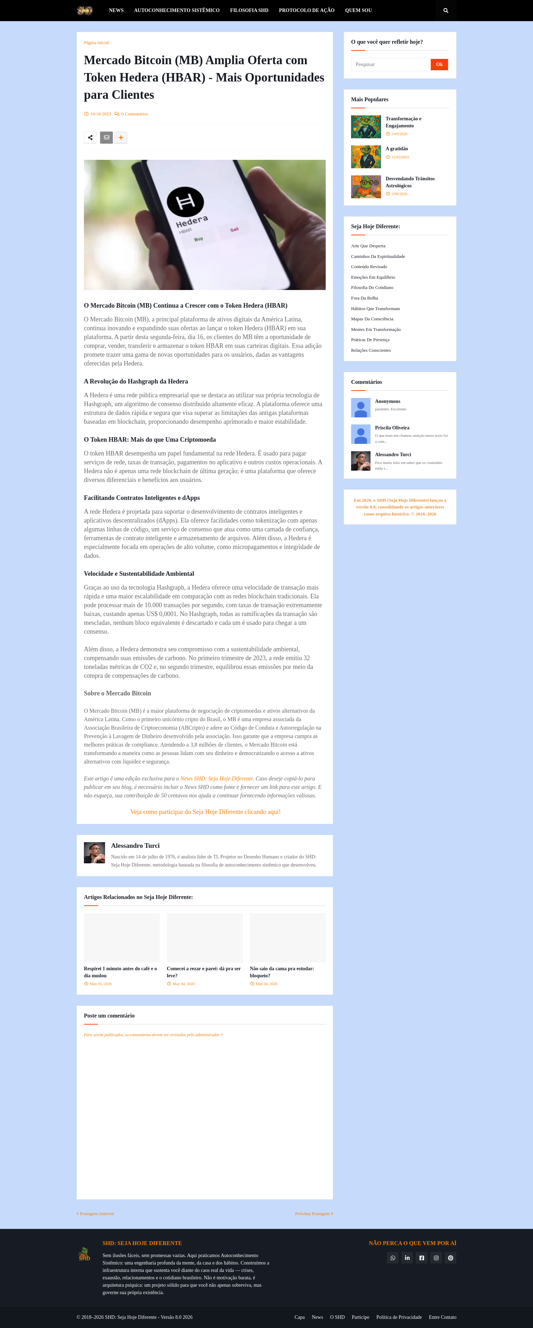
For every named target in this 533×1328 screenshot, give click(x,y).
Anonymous (387, 401)
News (317, 1317)
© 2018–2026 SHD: (96, 1317)
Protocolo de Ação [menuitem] (307, 10)
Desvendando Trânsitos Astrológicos (410, 182)
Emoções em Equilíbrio (373, 277)
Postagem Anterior (97, 1213)
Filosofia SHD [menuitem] (249, 10)
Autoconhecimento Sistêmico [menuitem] (177, 10)
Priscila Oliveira (392, 427)
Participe (360, 1317)
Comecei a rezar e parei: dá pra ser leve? (203, 972)
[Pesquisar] (391, 64)
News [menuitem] (116, 10)
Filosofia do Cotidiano (372, 287)
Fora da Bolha (364, 298)
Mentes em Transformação (376, 329)
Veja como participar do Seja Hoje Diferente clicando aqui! (205, 811)
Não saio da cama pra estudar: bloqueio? (282, 972)
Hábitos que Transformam (375, 308)
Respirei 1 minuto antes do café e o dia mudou (120, 972)
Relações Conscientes (371, 350)
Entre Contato (443, 1317)
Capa (300, 1317)
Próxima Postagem (312, 1213)
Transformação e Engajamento (403, 122)
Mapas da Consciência (372, 318)
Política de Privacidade (399, 1317)
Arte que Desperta (368, 245)
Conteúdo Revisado (369, 266)
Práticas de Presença (370, 339)
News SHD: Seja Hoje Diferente (216, 778)
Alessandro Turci (135, 845)
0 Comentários (134, 113)
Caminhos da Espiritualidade (378, 256)
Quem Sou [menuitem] (358, 10)
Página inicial (96, 42)
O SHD (337, 1317)
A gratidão (397, 148)
